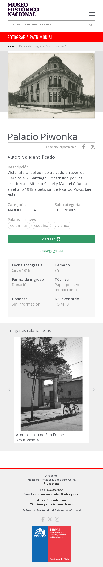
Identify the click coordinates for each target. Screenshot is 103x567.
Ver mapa (51, 484)
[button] (10, 390)
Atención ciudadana (51, 500)
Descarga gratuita (51, 251)
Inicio (11, 46)
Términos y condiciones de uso (51, 504)
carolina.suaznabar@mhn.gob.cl (56, 494)
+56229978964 (54, 490)
